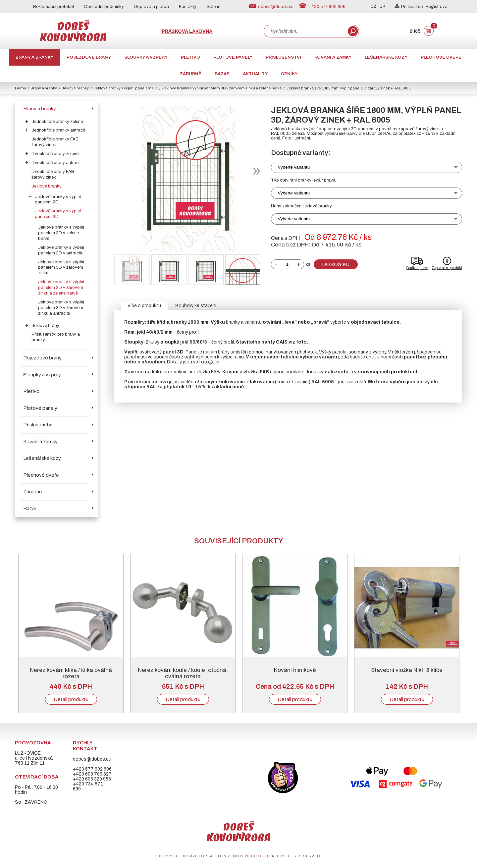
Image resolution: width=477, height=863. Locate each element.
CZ (373, 6)
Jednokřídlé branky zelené (57, 121)
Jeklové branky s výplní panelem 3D (125, 88)
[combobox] (305, 31)
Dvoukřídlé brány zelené (55, 153)
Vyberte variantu (294, 167)
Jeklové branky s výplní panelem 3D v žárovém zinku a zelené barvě (222, 88)
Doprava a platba (151, 6)
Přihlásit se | (410, 6)
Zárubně (190, 74)
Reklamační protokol (53, 6)
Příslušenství (283, 57)
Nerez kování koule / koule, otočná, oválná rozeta (183, 673)
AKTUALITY (255, 74)
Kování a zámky (332, 57)
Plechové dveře (441, 57)
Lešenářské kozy (386, 57)
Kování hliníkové (295, 670)
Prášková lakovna (187, 31)
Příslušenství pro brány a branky (55, 337)
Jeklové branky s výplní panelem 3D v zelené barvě (61, 233)
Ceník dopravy (417, 268)
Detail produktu (71, 699)
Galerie (213, 6)
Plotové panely (232, 57)
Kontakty (187, 6)
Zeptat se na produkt (447, 268)
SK (382, 6)
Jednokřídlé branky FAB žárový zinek (55, 142)
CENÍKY (289, 74)
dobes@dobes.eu (275, 6)
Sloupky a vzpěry (146, 57)
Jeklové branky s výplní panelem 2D (58, 199)
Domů (20, 88)
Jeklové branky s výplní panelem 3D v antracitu (61, 250)
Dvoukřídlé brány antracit (56, 162)
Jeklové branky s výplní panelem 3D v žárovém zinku (61, 268)
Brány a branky (34, 57)
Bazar (222, 74)
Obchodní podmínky (104, 6)
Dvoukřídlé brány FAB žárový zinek (52, 174)
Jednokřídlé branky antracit (58, 130)
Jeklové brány (45, 325)
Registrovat (437, 6)
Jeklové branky (75, 88)
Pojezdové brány (89, 57)
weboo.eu (256, 856)
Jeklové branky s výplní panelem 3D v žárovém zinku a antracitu (61, 308)
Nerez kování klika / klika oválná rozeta (71, 673)
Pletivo (190, 57)
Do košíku (335, 264)
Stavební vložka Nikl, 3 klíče (407, 670)
